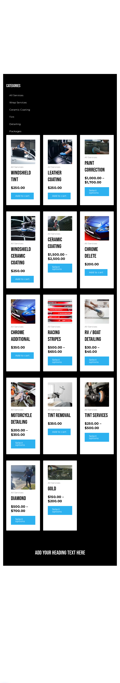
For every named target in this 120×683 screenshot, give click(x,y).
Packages (15, 131)
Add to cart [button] (22, 196)
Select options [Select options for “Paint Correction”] (94, 191)
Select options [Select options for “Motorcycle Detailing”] (20, 444)
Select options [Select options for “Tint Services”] (94, 437)
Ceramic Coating (19, 109)
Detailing (15, 124)
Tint (11, 116)
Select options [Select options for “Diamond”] (20, 520)
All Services (16, 95)
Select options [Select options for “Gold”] (57, 510)
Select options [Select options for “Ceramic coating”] (57, 268)
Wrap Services (18, 102)
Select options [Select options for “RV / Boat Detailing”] (94, 361)
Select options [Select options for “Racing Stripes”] (57, 361)
